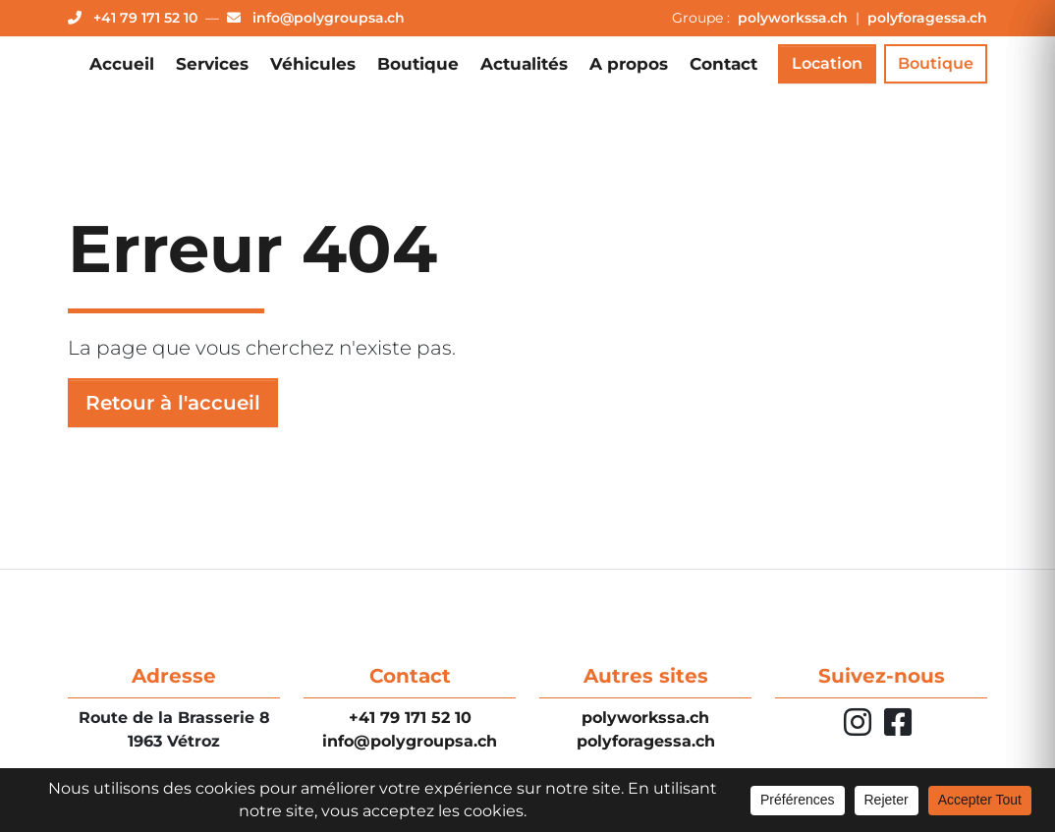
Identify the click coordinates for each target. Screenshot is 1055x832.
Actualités (524, 64)
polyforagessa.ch (927, 18)
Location (827, 63)
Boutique (418, 64)
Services (212, 64)
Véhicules (313, 64)
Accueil (121, 64)
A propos (628, 64)
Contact (723, 64)
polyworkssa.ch (795, 18)
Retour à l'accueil (172, 403)
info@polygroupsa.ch (409, 741)
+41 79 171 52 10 (410, 717)
